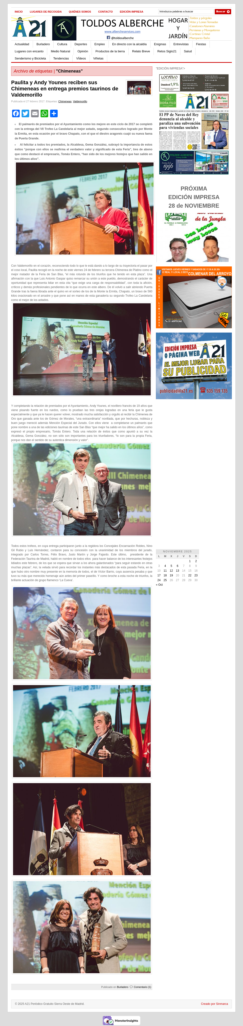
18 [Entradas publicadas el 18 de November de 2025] (165, 575)
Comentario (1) (142, 987)
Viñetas (98, 58)
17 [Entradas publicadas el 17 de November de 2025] (158, 575)
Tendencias (61, 58)
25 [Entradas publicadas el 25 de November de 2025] (165, 580)
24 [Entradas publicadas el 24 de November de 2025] (158, 580)
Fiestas (201, 44)
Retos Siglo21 (167, 51)
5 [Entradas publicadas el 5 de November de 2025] (171, 566)
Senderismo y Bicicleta (30, 58)
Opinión (82, 51)
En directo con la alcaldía (129, 44)
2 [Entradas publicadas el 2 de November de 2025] (196, 561)
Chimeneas (65, 101)
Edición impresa (131, 11)
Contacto (105, 11)
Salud (188, 51)
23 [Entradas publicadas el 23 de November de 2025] (195, 575)
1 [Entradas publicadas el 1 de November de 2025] (190, 561)
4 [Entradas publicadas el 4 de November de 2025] (165, 566)
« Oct (159, 584)
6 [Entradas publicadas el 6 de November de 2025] (177, 566)
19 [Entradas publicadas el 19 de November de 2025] (171, 575)
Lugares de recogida (46, 11)
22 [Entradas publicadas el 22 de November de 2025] (189, 575)
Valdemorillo (80, 101)
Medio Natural (60, 51)
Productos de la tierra (110, 51)
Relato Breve (141, 51)
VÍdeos (81, 58)
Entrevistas (181, 44)
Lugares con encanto (29, 51)
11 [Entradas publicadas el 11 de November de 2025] (165, 570)
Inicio (19, 11)
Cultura (62, 44)
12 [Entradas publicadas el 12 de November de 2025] (171, 570)
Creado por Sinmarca (214, 1004)
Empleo (99, 44)
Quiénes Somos (80, 11)
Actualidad (22, 44)
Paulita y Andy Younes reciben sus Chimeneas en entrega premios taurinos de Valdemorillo (64, 88)
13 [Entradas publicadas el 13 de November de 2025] (177, 570)
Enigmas (160, 44)
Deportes (81, 44)
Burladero (43, 44)
